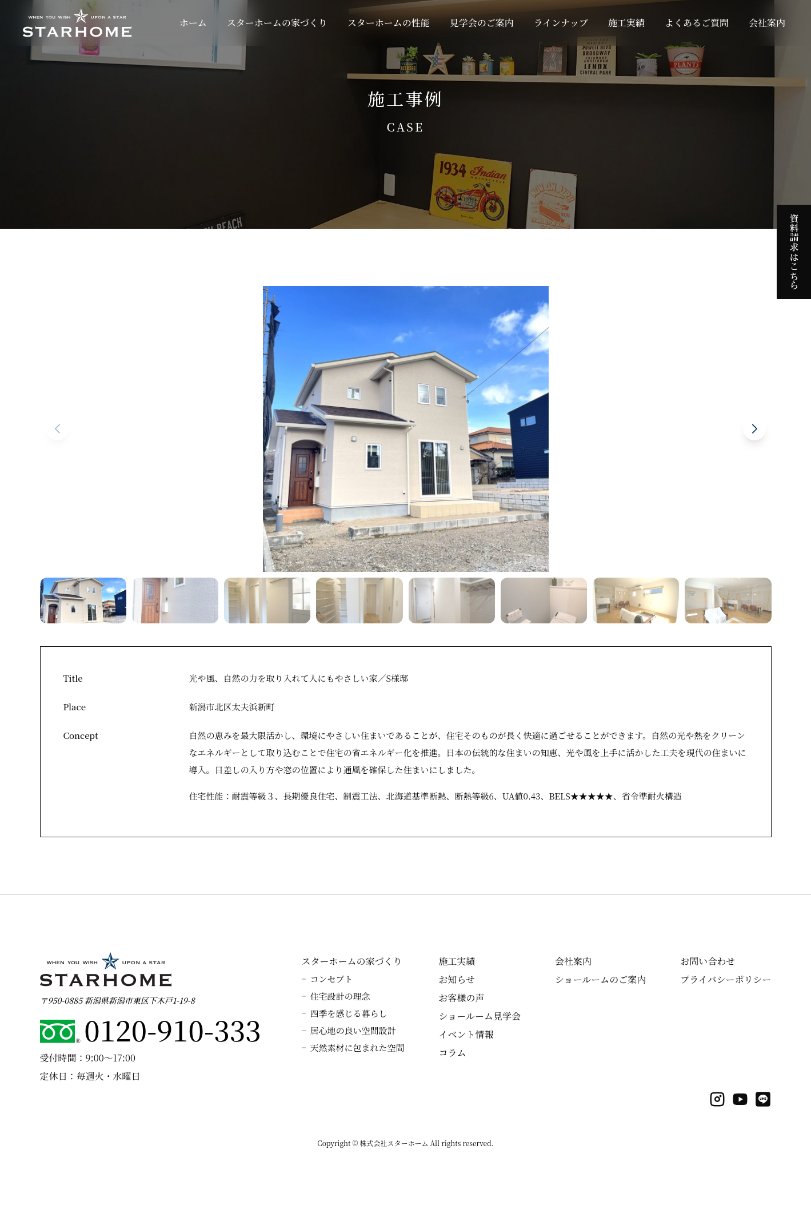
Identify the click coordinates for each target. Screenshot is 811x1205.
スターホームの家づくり (277, 22)
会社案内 (767, 22)
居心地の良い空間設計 (353, 1030)
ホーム (193, 22)
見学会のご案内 (482, 22)
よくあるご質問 (697, 22)
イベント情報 (466, 1034)
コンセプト (331, 979)
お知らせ (457, 979)
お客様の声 (462, 997)
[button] (754, 428)
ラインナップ (561, 22)
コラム (452, 1052)
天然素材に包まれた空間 (357, 1047)
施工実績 (626, 22)
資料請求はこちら (794, 249)
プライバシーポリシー (725, 979)
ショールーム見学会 (480, 1016)
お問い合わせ (707, 961)
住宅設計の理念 (340, 996)
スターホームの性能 (388, 22)
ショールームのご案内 (600, 979)
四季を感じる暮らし (348, 1013)
